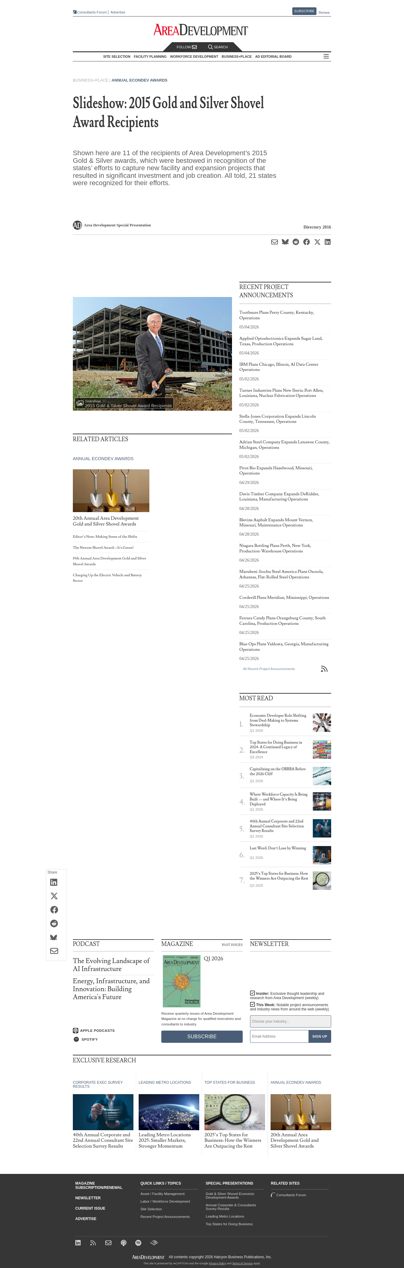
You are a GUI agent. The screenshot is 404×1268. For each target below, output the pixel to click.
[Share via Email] (56, 951)
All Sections (328, 56)
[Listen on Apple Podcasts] (113, 1030)
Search (218, 47)
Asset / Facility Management (162, 1194)
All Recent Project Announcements (269, 669)
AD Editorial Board (275, 56)
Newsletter (88, 1198)
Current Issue (90, 1208)
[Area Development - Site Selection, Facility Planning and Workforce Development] (202, 30)
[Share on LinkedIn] (56, 882)
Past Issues (232, 944)
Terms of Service (242, 1263)
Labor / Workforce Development (165, 1201)
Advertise (115, 12)
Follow (187, 47)
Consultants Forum (90, 12)
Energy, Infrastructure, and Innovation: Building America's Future (111, 989)
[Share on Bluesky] (56, 937)
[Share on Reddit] (56, 923)
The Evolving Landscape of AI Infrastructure (111, 965)
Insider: (285, 995)
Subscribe (304, 11)
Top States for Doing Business (229, 1224)
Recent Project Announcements (165, 1217)
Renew (324, 12)
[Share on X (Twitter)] (56, 896)
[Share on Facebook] (56, 910)
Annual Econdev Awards (139, 80)
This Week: (289, 1007)
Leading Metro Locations (225, 1216)
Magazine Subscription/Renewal (98, 1185)
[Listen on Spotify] (113, 1039)
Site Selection (151, 1209)
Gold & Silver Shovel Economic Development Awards (230, 1195)
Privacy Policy (217, 1263)
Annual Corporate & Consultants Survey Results (231, 1207)
